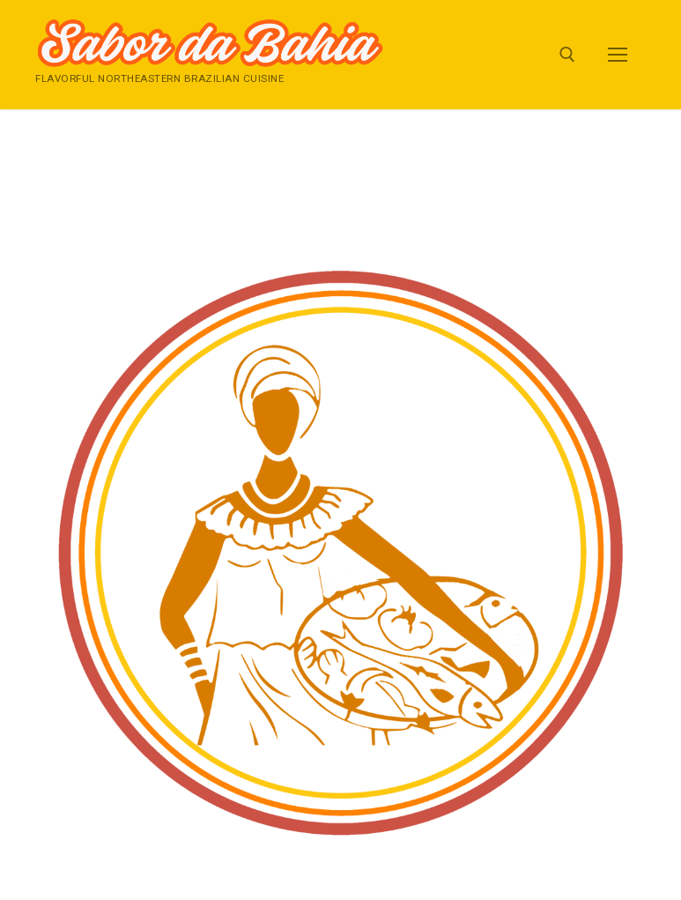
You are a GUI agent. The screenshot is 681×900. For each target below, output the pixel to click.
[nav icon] (617, 54)
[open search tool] (567, 55)
